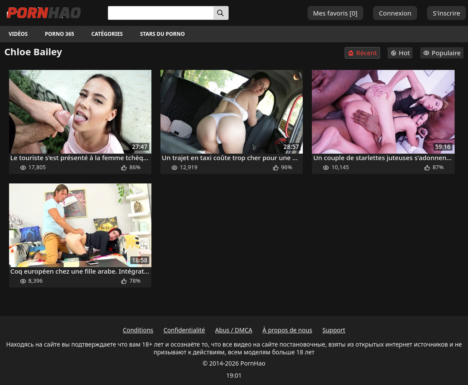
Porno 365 (59, 34)
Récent (362, 53)
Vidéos (18, 34)
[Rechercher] (221, 13)
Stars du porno (162, 34)
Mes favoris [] (335, 13)
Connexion (395, 13)
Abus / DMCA (233, 330)
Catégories (107, 34)
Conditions (138, 330)
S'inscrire (446, 13)
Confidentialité (184, 330)
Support (333, 330)
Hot (400, 52)
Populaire (442, 52)
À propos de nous (287, 330)
